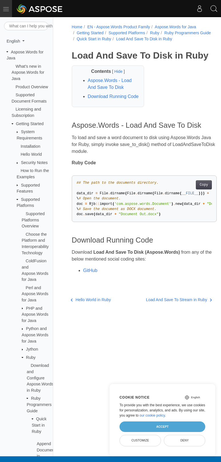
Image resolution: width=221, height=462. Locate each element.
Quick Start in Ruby (39, 425)
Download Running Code (113, 96)
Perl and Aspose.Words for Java (35, 293)
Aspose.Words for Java (175, 27)
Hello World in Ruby (91, 299)
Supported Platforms (127, 33)
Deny (184, 440)
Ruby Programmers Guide (39, 404)
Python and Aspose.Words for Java (35, 334)
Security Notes (34, 162)
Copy (204, 185)
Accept (162, 426)
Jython (32, 349)
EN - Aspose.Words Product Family (118, 27)
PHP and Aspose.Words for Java (35, 314)
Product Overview (32, 87)
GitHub (90, 270)
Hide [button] (119, 71)
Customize (140, 440)
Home (77, 27)
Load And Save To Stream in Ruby (179, 299)
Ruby (31, 357)
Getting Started (30, 123)
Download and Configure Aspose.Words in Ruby (40, 377)
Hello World (31, 154)
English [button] (14, 41)
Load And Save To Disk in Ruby (144, 39)
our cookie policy (152, 415)
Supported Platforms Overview (33, 219)
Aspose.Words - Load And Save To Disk (110, 84)
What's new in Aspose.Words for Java (28, 72)
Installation (30, 146)
